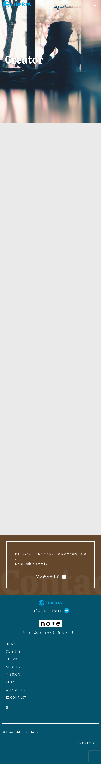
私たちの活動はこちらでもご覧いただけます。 (50, 632)
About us (15, 666)
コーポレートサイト (48, 610)
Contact (18, 697)
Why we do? (17, 689)
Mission (13, 674)
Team (11, 682)
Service (13, 659)
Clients (13, 651)
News (11, 643)
